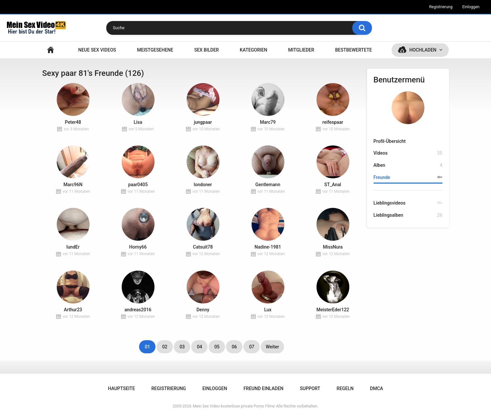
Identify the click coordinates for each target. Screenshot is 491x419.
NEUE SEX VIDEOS (97, 50)
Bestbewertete (353, 50)
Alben (408, 165)
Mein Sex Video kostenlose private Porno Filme (234, 406)
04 (199, 346)
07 (251, 346)
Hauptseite (50, 50)
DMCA (376, 388)
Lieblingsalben (408, 215)
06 (234, 346)
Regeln (345, 388)
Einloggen (471, 7)
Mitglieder (301, 50)
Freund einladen (263, 388)
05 (216, 346)
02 (164, 346)
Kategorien (253, 50)
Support (310, 388)
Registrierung (440, 7)
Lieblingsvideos (408, 203)
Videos (408, 153)
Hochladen (423, 50)
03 (182, 346)
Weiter (272, 346)
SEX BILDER (206, 50)
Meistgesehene (155, 50)
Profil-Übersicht (390, 141)
